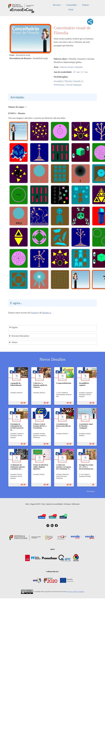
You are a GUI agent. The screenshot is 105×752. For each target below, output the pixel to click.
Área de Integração (73, 85)
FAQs (43, 504)
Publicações (76, 504)
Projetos (85, 5)
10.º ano (76, 72)
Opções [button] (14, 327)
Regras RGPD (35, 504)
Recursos (57, 5)
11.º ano (84, 72)
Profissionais (59, 85)
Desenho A (78, 81)
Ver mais (90, 491)
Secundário (58, 81)
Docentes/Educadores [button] (20, 336)
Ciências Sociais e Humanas (71, 67)
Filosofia (68, 81)
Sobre (27, 504)
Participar (67, 504)
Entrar (71, 9)
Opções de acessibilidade (54, 504)
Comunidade (71, 5)
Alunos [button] (14, 342)
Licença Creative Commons (75, 591)
